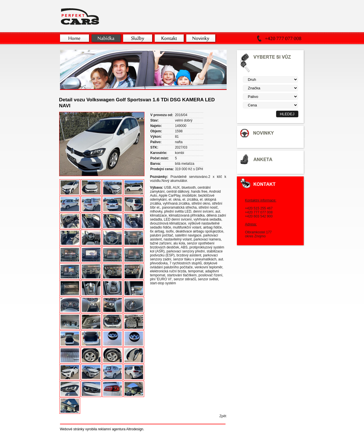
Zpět (222, 416)
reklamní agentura (111, 429)
